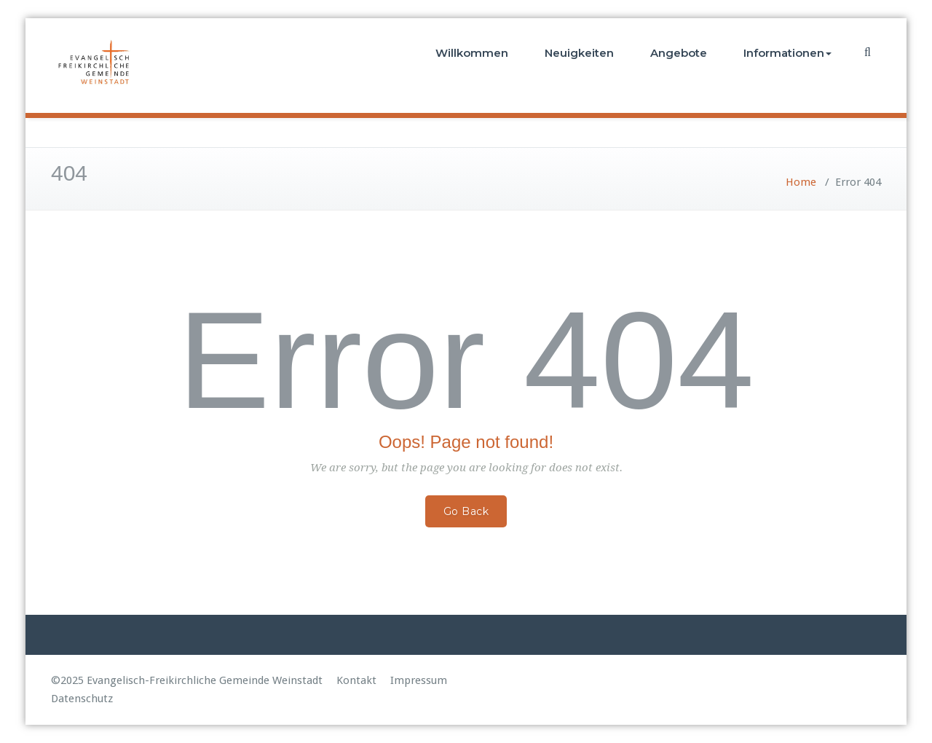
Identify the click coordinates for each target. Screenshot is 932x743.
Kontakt (356, 680)
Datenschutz (82, 698)
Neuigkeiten (579, 53)
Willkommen (471, 53)
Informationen (787, 53)
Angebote (678, 53)
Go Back (466, 511)
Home (801, 182)
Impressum (418, 680)
